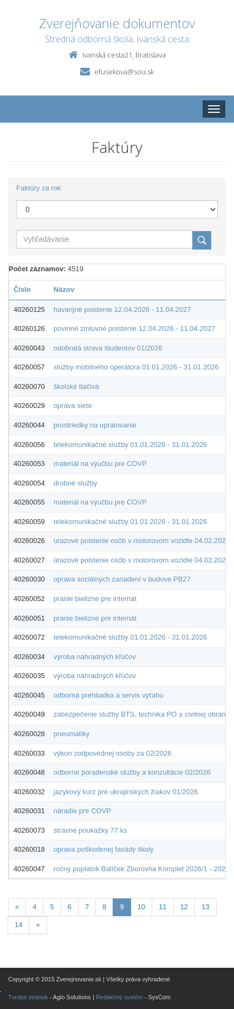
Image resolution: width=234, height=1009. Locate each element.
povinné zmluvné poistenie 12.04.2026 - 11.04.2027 (135, 328)
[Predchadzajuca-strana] (17, 907)
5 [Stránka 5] (52, 907)
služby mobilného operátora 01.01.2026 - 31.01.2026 (136, 367)
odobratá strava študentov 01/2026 (108, 348)
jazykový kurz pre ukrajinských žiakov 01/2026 (126, 792)
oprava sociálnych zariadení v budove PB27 (122, 579)
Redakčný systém (119, 997)
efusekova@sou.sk (124, 71)
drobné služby (76, 483)
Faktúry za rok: (39, 188)
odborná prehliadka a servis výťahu (109, 695)
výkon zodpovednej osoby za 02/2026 (113, 753)
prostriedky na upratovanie (95, 425)
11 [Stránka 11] (162, 907)
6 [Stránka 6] (70, 907)
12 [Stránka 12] (184, 907)
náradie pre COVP (82, 811)
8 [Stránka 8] (104, 907)
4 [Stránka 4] (34, 907)
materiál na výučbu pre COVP (100, 463)
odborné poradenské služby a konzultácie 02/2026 (132, 772)
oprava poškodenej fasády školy (104, 849)
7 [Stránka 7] (87, 907)
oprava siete (73, 405)
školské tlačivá (76, 386)
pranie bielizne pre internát (95, 599)
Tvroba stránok (28, 997)
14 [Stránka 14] (18, 925)
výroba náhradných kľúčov (95, 657)
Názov (64, 289)
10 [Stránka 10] (141, 907)
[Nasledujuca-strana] (38, 925)
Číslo (22, 289)
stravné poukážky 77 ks (90, 830)
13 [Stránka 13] (205, 907)
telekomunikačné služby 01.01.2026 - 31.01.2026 (130, 444)
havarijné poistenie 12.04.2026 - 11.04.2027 (122, 309)
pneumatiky (71, 734)
